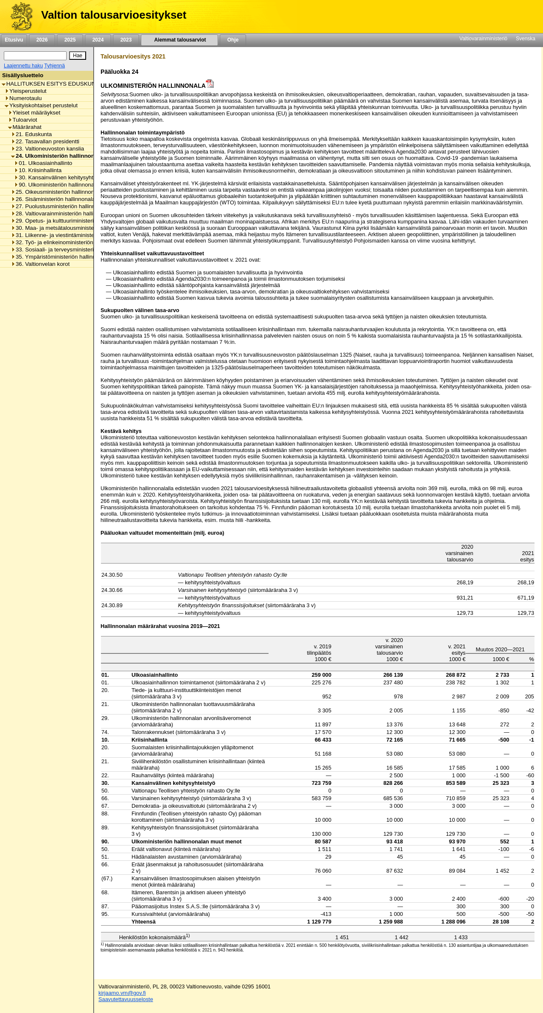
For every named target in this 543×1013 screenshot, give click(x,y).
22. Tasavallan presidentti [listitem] (45, 141)
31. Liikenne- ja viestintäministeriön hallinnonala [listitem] (73, 235)
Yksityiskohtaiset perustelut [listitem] (41, 105)
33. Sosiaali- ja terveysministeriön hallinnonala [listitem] (71, 249)
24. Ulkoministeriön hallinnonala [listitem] (56, 156)
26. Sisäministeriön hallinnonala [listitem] (53, 199)
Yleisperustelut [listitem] (25, 91)
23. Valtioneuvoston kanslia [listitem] (47, 148)
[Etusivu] (18, 16)
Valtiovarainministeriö (483, 39)
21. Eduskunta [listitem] (31, 134)
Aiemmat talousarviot (179, 40)
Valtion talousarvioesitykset (113, 14)
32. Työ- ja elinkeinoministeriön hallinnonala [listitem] (68, 242)
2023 (126, 40)
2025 (70, 40)
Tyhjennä (54, 66)
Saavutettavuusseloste (125, 999)
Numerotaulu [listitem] (23, 98)
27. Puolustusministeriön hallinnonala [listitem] (60, 206)
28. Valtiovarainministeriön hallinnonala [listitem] (62, 213)
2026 (42, 40)
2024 (98, 40)
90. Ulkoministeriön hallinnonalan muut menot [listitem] (73, 184)
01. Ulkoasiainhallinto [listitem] (43, 163)
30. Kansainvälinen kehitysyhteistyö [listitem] (61, 177)
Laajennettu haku (23, 66)
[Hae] (77, 55)
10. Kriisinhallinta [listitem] (38, 170)
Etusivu (14, 40)
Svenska (525, 39)
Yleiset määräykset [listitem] (34, 112)
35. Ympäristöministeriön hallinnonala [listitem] (60, 257)
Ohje (232, 40)
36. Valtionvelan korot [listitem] (40, 264)
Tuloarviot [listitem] (22, 120)
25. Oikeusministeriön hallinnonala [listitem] (56, 192)
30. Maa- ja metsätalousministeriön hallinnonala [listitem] (73, 228)
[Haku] (35, 55)
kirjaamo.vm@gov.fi (122, 993)
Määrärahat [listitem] (25, 127)
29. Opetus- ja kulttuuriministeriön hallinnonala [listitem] (71, 221)
